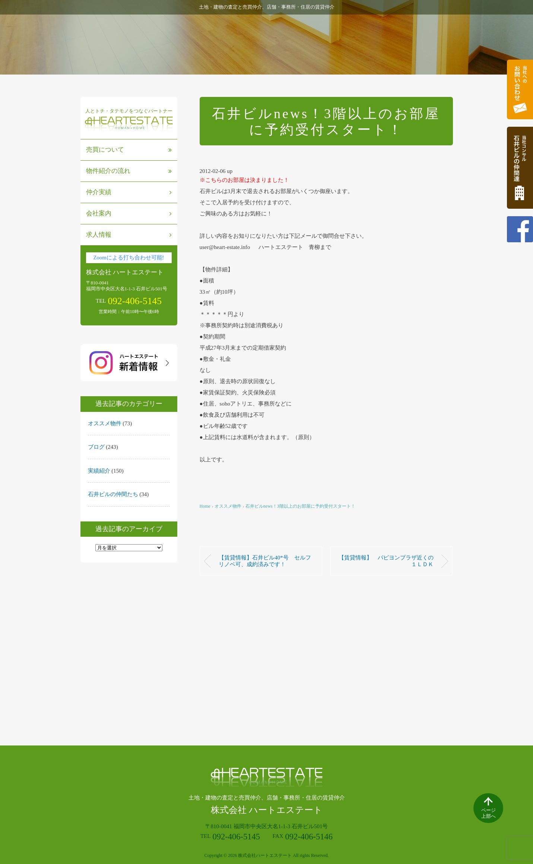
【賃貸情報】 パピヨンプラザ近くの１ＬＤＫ (386, 561)
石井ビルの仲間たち (113, 494)
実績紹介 (99, 471)
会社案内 (129, 213)
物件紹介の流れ (129, 170)
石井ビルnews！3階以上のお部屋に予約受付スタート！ (300, 506)
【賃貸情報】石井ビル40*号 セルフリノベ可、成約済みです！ (265, 561)
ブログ (96, 447)
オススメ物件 (104, 423)
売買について (129, 149)
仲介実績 (129, 192)
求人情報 (129, 234)
